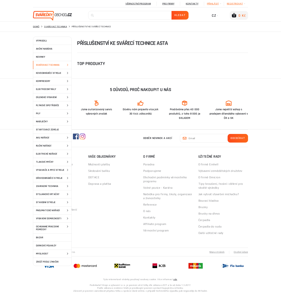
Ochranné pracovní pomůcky (52, 227)
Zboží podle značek (47, 261)
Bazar (39, 237)
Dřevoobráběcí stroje (52, 178)
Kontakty (192, 3)
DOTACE (94, 177)
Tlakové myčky (52, 162)
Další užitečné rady (210, 233)
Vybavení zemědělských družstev (220, 171)
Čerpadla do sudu (210, 226)
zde (175, 279)
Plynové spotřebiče (52, 105)
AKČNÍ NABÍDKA (44, 48)
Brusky (203, 207)
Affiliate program (154, 224)
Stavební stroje (52, 202)
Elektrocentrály (52, 89)
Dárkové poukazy (46, 245)
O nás (147, 211)
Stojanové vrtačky (52, 194)
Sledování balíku (99, 171)
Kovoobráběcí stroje (52, 73)
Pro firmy (168, 3)
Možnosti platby (99, 164)
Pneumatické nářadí (52, 210)
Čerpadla (204, 220)
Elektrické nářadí (52, 154)
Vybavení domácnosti (52, 218)
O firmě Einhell (208, 164)
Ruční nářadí (52, 146)
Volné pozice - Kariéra (158, 187)
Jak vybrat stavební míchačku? (218, 194)
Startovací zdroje (47, 129)
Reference (150, 204)
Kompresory (52, 81)
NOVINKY (40, 57)
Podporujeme (152, 171)
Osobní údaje (240, 251)
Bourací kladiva (208, 200)
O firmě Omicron (209, 177)
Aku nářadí (52, 138)
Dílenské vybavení (52, 97)
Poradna (148, 164)
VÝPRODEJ (41, 40)
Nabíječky (52, 121)
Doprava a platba (99, 183)
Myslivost (52, 254)
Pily (52, 113)
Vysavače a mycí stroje (52, 170)
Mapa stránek (216, 251)
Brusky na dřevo (209, 213)
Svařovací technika (52, 65)
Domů (36, 26)
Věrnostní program (138, 3)
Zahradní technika (52, 186)
